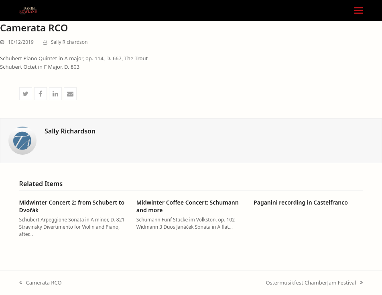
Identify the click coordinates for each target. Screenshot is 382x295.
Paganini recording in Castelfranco (301, 202)
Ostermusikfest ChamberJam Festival (314, 283)
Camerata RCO (40, 283)
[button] (358, 10)
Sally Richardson (69, 42)
